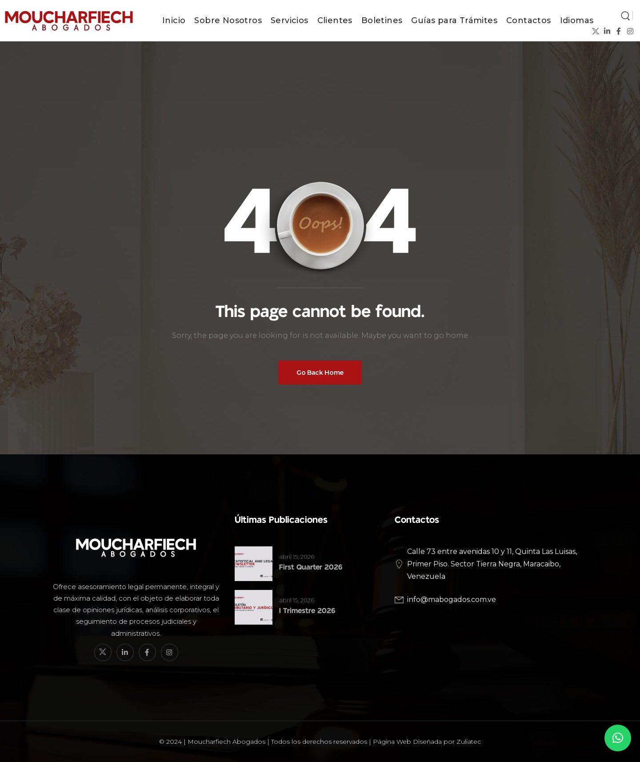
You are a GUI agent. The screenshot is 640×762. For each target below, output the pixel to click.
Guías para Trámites (454, 20)
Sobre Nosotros (228, 20)
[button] (617, 738)
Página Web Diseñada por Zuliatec (427, 742)
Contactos (528, 20)
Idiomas (577, 20)
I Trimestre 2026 (307, 610)
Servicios (289, 20)
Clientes (334, 20)
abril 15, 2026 (296, 556)
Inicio (173, 20)
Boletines (382, 20)
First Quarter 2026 (310, 567)
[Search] (625, 15)
